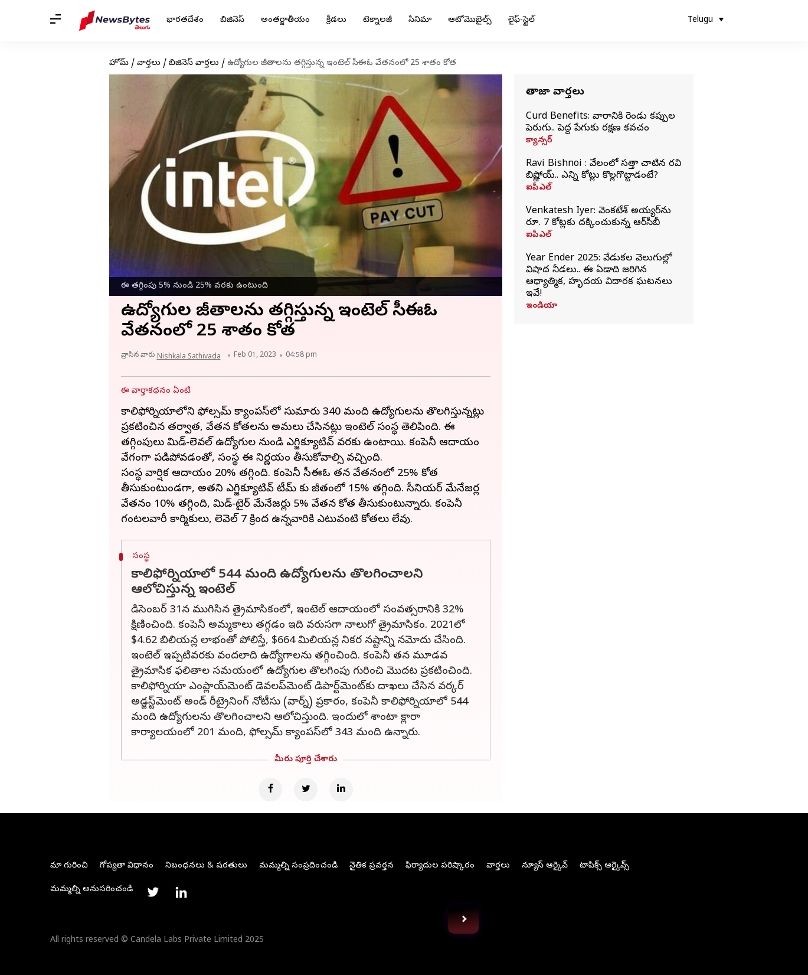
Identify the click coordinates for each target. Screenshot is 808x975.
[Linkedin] (341, 789)
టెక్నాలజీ (377, 20)
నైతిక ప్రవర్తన (371, 866)
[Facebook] (270, 789)
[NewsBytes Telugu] (114, 20)
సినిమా (419, 20)
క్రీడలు (336, 20)
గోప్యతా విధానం (126, 866)
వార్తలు (149, 63)
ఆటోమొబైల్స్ (470, 20)
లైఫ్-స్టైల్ (521, 20)
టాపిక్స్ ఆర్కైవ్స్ (604, 866)
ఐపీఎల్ (538, 188)
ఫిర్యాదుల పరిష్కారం (440, 866)
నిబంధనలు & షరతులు (206, 866)
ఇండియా (541, 306)
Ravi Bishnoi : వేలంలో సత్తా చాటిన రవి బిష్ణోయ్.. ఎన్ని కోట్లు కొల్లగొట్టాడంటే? (603, 170)
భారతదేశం (185, 20)
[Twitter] (306, 789)
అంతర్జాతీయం (285, 20)
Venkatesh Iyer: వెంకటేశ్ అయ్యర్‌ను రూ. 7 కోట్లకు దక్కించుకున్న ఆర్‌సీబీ (598, 217)
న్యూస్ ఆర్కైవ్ (545, 866)
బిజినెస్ (232, 20)
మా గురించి (69, 866)
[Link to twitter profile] (153, 892)
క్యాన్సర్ (539, 141)
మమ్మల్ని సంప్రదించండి (298, 866)
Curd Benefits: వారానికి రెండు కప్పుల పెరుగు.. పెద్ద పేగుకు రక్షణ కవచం (600, 123)
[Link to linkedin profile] (181, 892)
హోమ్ (119, 63)
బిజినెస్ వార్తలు (194, 63)
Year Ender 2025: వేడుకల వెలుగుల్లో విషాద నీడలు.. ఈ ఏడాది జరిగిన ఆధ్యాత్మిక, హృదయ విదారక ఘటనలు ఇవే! (599, 276)
